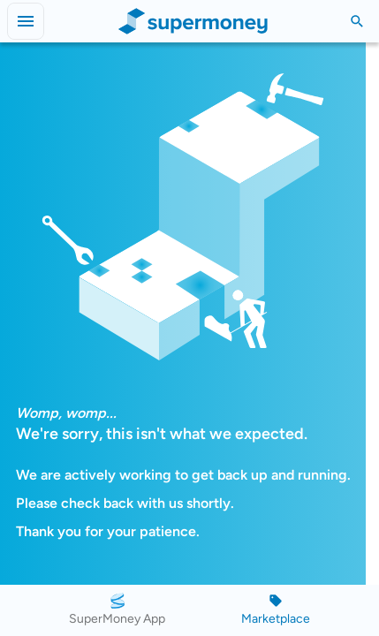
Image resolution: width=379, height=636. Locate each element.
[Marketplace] (275, 610)
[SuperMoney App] (117, 610)
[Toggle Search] (357, 21)
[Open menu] (25, 21)
